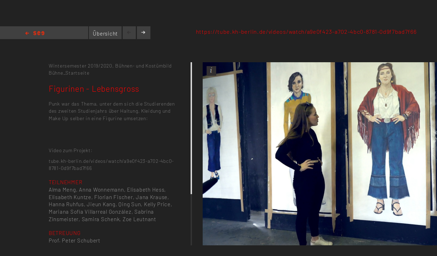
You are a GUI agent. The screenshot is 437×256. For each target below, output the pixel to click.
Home (34, 33)
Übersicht (105, 33)
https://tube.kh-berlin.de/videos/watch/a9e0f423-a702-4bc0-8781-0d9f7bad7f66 (306, 31)
